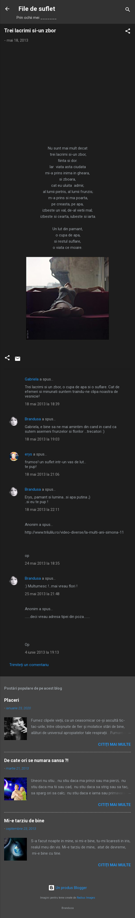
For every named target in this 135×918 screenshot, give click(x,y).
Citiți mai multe (114, 744)
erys (28, 454)
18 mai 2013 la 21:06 (42, 474)
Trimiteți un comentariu (29, 664)
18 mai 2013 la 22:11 (42, 509)
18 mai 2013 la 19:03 (42, 439)
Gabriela (32, 379)
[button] (128, 32)
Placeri (11, 700)
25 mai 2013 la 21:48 (42, 594)
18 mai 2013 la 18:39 (42, 404)
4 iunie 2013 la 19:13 (42, 652)
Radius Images (86, 897)
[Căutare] (128, 10)
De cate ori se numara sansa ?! (36, 760)
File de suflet (36, 8)
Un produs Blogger (67, 887)
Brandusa (33, 419)
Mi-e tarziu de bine (24, 820)
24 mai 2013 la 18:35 (42, 563)
